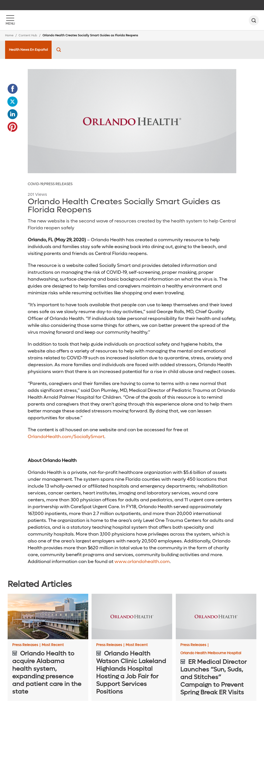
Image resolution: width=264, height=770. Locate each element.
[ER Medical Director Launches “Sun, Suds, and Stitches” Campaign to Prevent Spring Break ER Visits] (216, 616)
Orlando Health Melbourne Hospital (210, 653)
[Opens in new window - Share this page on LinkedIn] (12, 114)
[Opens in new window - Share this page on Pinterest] (12, 127)
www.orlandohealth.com (142, 562)
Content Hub (28, 35)
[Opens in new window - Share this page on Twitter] (12, 102)
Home (9, 35)
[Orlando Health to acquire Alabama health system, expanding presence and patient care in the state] (48, 616)
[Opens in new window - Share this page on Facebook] (12, 89)
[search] (254, 20)
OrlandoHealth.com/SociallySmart (66, 437)
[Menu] (10, 20)
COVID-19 (36, 184)
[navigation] (132, 5)
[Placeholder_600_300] (132, 121)
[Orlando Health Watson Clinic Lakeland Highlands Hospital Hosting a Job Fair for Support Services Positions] (132, 616)
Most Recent (53, 645)
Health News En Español (28, 49)
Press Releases (58, 184)
